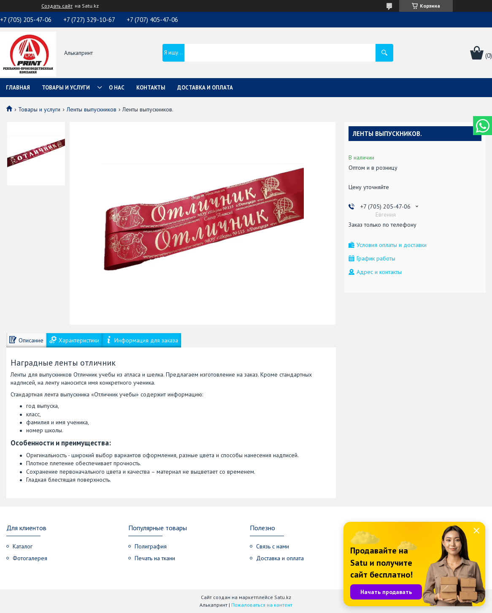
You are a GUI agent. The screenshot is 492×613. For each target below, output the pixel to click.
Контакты (150, 87)
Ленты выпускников (91, 109)
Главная (18, 87)
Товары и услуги (66, 87)
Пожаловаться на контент (261, 605)
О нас (116, 87)
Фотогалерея (30, 558)
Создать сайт (57, 6)
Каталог (22, 546)
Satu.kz (282, 597)
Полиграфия (151, 546)
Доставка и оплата (205, 87)
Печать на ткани (155, 558)
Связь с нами (272, 546)
